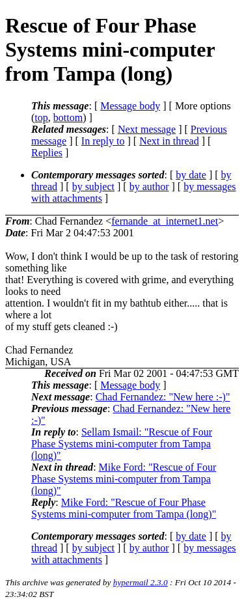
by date (191, 174)
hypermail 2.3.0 (140, 582)
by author (149, 186)
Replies (46, 152)
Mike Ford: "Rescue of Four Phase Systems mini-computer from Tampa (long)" (123, 479)
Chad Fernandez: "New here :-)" (163, 396)
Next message (147, 129)
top (40, 117)
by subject (93, 186)
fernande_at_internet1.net (164, 221)
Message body (130, 105)
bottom (68, 117)
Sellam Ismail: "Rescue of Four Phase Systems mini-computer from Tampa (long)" (121, 443)
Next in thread (169, 140)
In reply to (103, 140)
